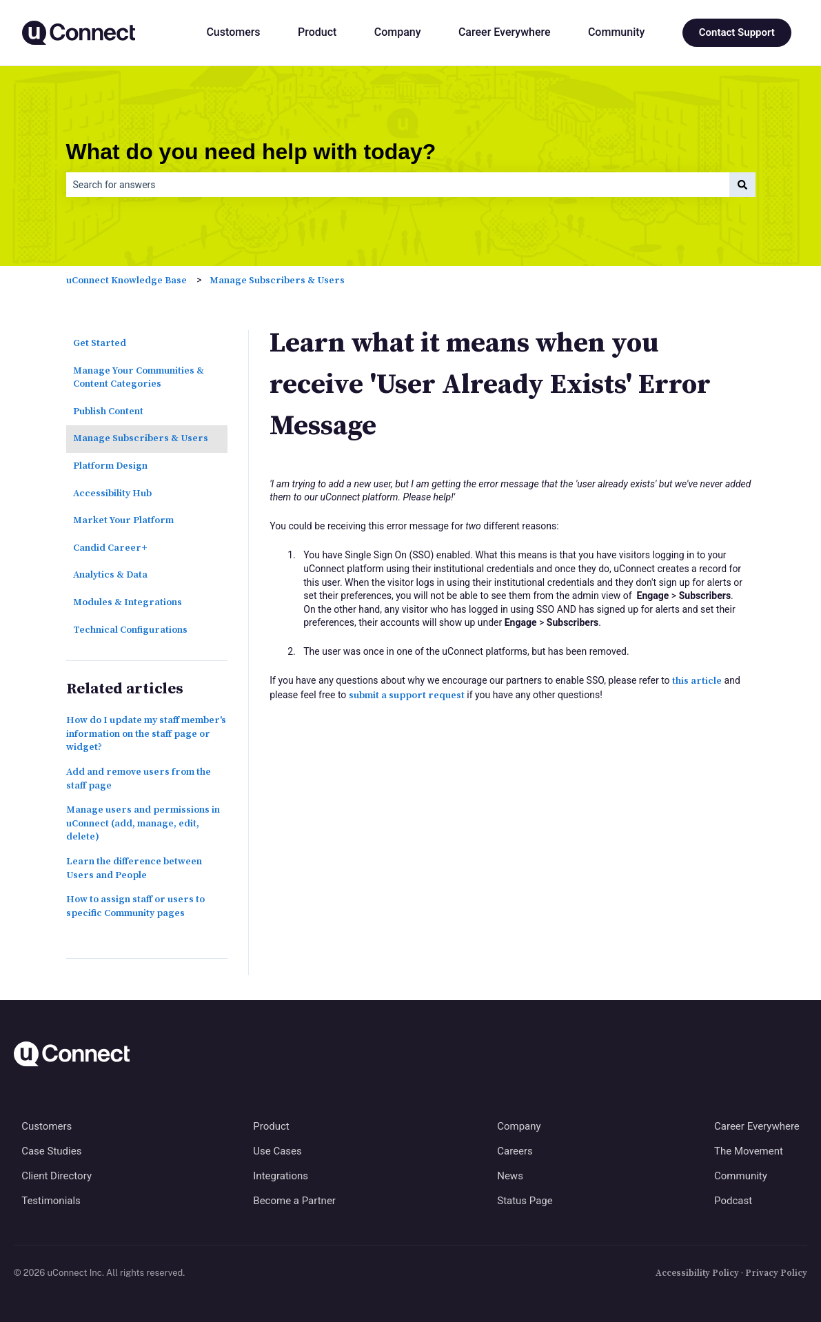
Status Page (525, 1200)
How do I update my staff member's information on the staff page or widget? (146, 733)
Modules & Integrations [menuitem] (127, 602)
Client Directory (56, 1176)
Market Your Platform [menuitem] (123, 520)
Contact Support (737, 32)
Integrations (280, 1176)
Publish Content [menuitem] (108, 411)
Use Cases (277, 1151)
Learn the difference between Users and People (134, 868)
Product (317, 32)
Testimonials (51, 1200)
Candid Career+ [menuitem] (110, 548)
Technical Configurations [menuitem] (130, 630)
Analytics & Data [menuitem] (110, 575)
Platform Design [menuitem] (110, 466)
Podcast (733, 1200)
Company (397, 32)
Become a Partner (294, 1200)
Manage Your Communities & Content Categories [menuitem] (138, 378)
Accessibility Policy (697, 1273)
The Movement (748, 1151)
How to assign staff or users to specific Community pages (135, 906)
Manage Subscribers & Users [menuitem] (140, 438)
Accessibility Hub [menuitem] (112, 493)
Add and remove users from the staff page (138, 779)
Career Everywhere (504, 32)
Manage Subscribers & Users (277, 280)
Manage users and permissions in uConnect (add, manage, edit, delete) (143, 823)
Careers (515, 1151)
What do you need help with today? (251, 151)
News (510, 1176)
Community (616, 32)
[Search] (742, 184)
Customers (233, 32)
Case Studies (51, 1151)
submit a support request (407, 695)
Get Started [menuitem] (99, 343)
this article (697, 681)
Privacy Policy (776, 1273)
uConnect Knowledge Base (126, 280)
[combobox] (397, 184)
